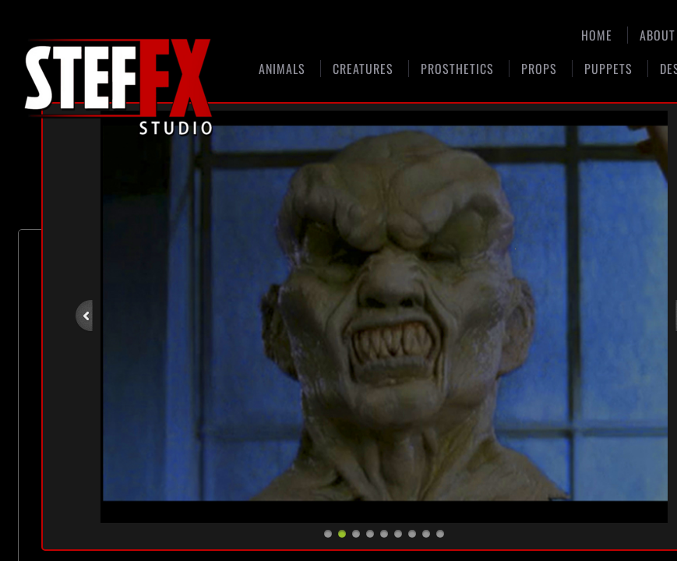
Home (596, 35)
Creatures (363, 68)
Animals (282, 68)
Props (539, 68)
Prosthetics (457, 68)
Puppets (608, 68)
